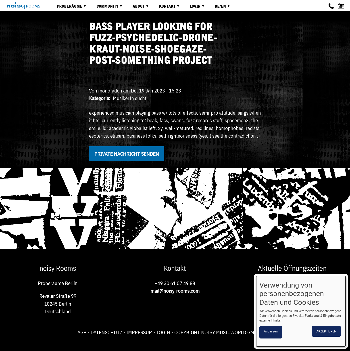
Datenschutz (106, 332)
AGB (82, 332)
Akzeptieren (326, 331)
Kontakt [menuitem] (166, 8)
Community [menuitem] (106, 8)
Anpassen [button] (271, 331)
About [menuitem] (137, 8)
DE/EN (219, 8)
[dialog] (301, 311)
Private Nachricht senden (126, 153)
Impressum (139, 332)
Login (163, 332)
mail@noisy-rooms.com (175, 290)
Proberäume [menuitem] (68, 8)
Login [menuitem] (194, 8)
